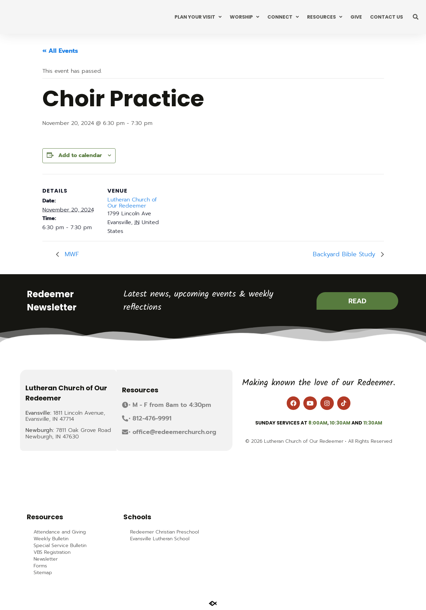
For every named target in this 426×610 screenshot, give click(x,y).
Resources (324, 17)
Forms (40, 566)
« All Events (60, 51)
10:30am (340, 422)
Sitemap (43, 572)
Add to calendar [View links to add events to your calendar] (80, 155)
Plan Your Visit (198, 17)
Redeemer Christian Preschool (164, 532)
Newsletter (46, 559)
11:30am (372, 422)
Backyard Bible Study (345, 254)
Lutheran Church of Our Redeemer (132, 203)
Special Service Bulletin (60, 545)
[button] (416, 17)
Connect (283, 17)
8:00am (317, 422)
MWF (70, 254)
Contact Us (386, 17)
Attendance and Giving (60, 532)
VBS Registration (52, 552)
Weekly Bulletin (51, 539)
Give (356, 17)
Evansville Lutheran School (159, 539)
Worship (244, 17)
